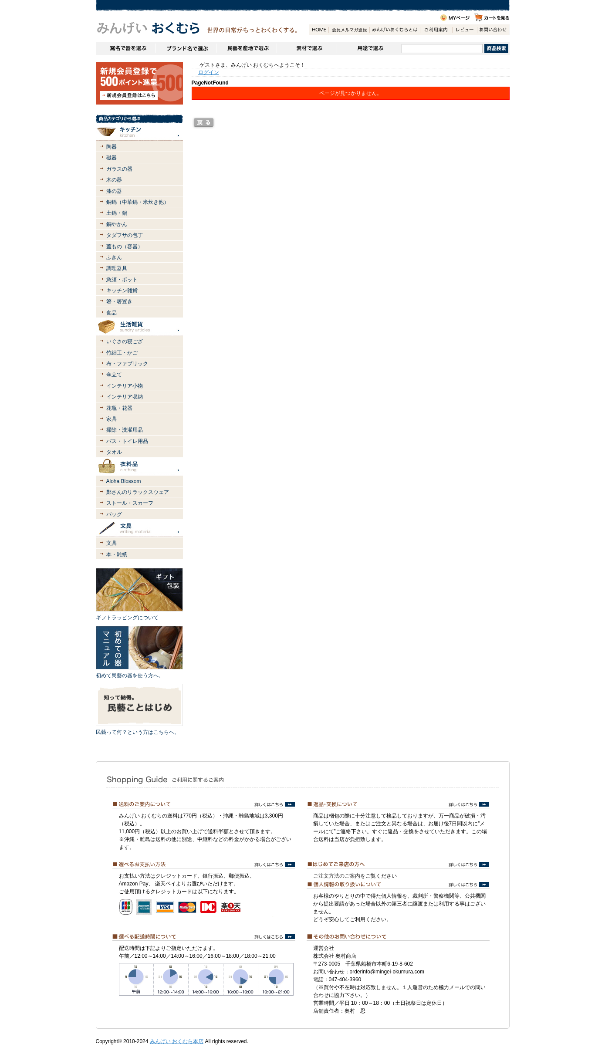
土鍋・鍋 (116, 213)
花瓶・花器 (119, 408)
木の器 (114, 180)
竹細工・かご (122, 353)
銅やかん (116, 224)
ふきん (114, 257)
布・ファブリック (127, 364)
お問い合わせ (493, 29)
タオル (114, 452)
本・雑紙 (116, 554)
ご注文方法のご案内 (336, 876)
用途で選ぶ (369, 48)
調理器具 (116, 268)
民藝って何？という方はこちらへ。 (137, 732)
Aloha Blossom (123, 481)
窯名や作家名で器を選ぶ (125, 48)
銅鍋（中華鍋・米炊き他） (137, 202)
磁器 (111, 158)
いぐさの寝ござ (124, 341)
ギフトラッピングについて (127, 618)
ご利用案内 (436, 29)
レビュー (464, 29)
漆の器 (114, 191)
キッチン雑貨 (122, 290)
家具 (111, 419)
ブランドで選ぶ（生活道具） (185, 48)
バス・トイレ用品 (127, 441)
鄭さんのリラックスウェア (137, 492)
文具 (111, 543)
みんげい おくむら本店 (176, 1041)
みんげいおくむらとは (394, 29)
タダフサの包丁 (124, 235)
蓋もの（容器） (124, 246)
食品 (111, 313)
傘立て (114, 375)
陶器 (111, 147)
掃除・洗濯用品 (124, 430)
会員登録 (348, 29)
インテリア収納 (124, 397)
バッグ (114, 514)
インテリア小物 (124, 386)
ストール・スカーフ (129, 503)
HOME (318, 29)
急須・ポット (122, 280)
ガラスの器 (119, 169)
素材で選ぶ (307, 48)
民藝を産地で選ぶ (246, 48)
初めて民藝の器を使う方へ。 (130, 675)
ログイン (208, 72)
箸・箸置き (119, 301)
